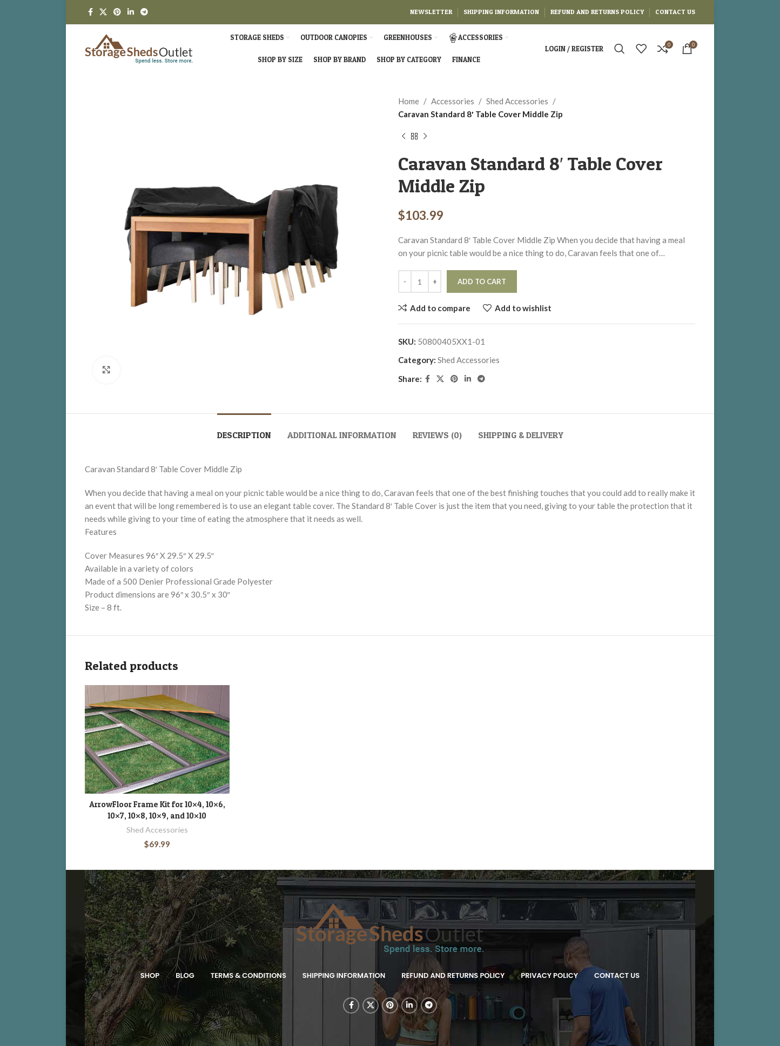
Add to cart (482, 281)
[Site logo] (139, 47)
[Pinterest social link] (117, 12)
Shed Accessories (517, 101)
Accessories (452, 101)
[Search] (619, 48)
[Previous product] (403, 136)
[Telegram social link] (144, 12)
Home (408, 101)
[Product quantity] (420, 281)
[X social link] (103, 12)
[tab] (244, 429)
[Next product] (425, 136)
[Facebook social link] (90, 12)
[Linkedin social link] (130, 12)
